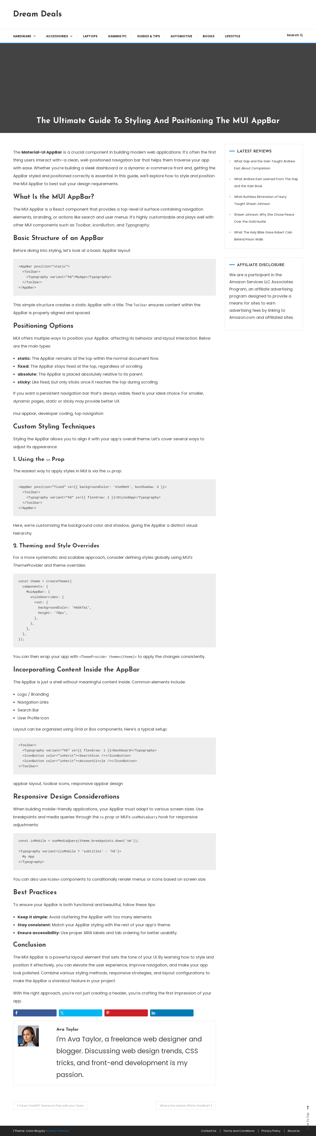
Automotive (181, 36)
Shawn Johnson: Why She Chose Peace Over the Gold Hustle (264, 218)
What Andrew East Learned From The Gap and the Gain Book (266, 182)
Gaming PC (117, 36)
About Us (292, 1130)
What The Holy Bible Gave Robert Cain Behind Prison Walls (263, 236)
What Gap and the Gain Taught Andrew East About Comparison (264, 164)
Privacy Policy (266, 1130)
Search (295, 35)
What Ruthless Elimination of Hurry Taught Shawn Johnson (260, 200)
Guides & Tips (148, 36)
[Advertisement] (158, 83)
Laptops (90, 36)
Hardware (22, 36)
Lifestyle (232, 36)
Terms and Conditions (231, 1130)
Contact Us (198, 1130)
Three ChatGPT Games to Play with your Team (57, 1105)
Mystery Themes (57, 1131)
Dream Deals (37, 14)
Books (208, 36)
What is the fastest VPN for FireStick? (180, 1105)
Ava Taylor (69, 1029)
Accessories (57, 36)
